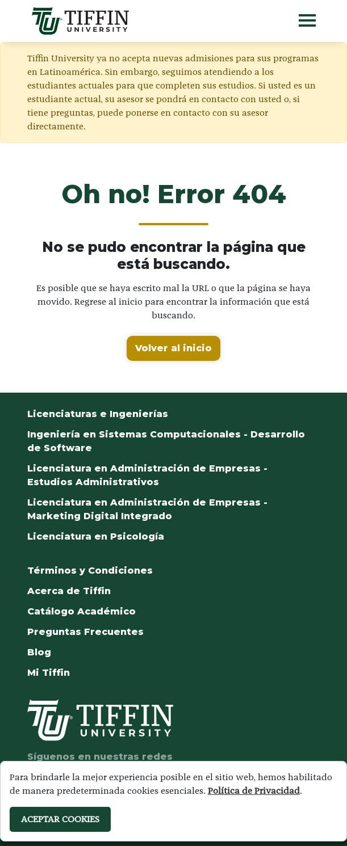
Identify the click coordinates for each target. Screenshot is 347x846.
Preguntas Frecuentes (85, 631)
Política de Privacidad (254, 790)
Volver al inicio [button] (173, 348)
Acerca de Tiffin (69, 591)
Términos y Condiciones (90, 570)
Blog (39, 652)
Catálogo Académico (81, 611)
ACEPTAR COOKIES (60, 819)
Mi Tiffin (48, 672)
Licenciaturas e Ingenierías (97, 414)
